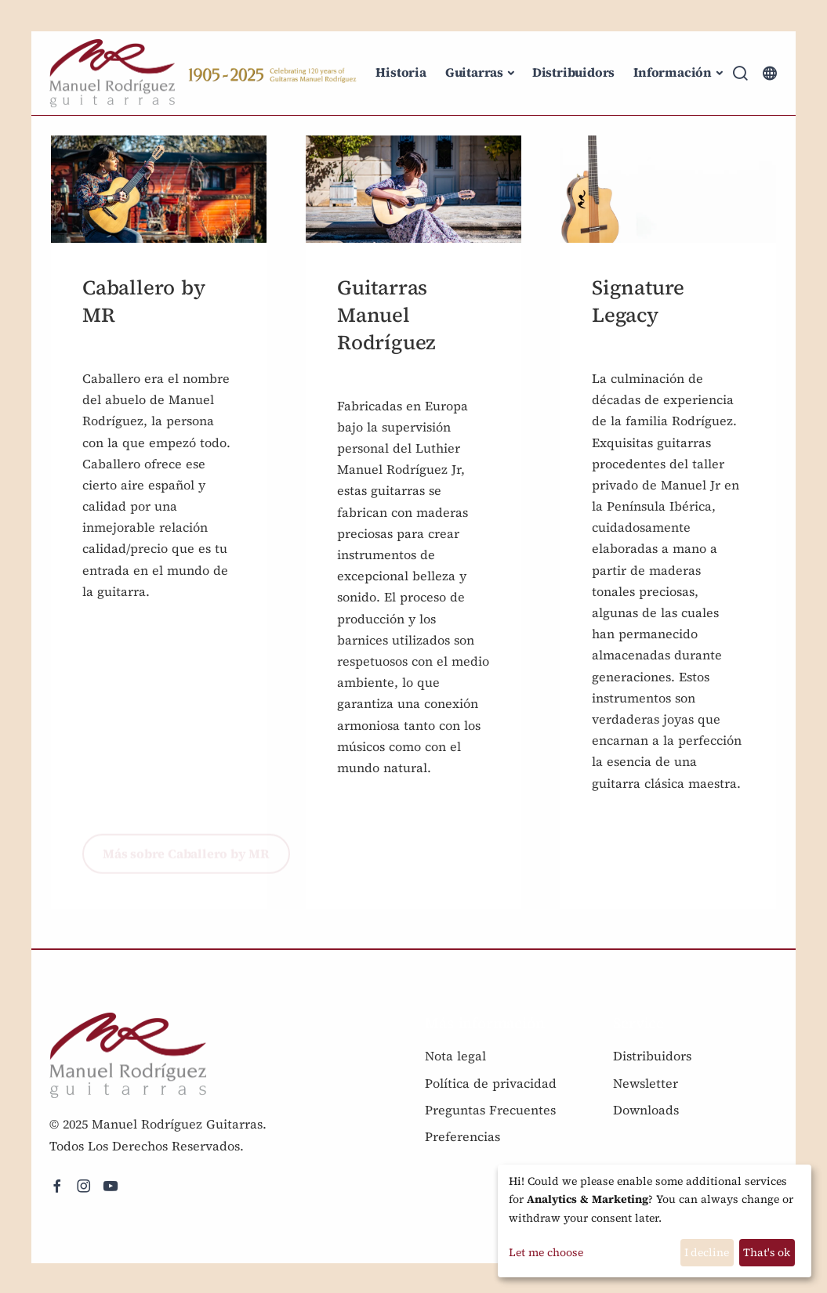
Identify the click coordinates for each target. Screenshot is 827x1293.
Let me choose (546, 1252)
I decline (706, 1252)
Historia (400, 72)
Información (672, 72)
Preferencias (462, 1136)
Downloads (646, 1109)
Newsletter (645, 1083)
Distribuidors (573, 72)
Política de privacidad (491, 1083)
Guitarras (474, 72)
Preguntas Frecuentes (490, 1109)
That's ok (766, 1252)
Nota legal (455, 1055)
